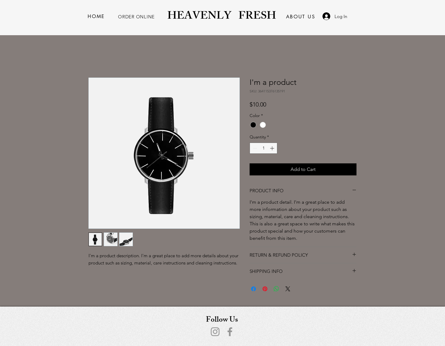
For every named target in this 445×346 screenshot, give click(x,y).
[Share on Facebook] (253, 288)
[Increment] (272, 148)
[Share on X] (287, 288)
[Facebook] (230, 332)
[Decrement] (254, 148)
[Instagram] (215, 332)
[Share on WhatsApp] (276, 288)
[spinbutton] (263, 148)
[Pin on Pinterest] (265, 288)
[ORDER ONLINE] (136, 17)
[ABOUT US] (301, 17)
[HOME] (96, 16)
